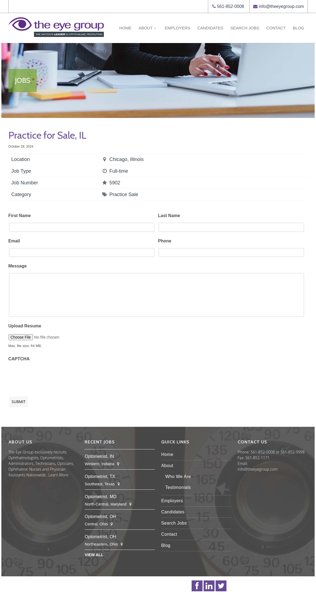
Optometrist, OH (100, 516)
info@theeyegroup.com (281, 6)
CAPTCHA (19, 359)
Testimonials (178, 487)
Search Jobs (245, 28)
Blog (298, 28)
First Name (19, 215)
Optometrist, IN (99, 456)
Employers (177, 28)
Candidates (210, 28)
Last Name (169, 215)
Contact (276, 28)
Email (14, 241)
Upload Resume (24, 326)
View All (94, 555)
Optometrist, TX (100, 476)
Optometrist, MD (100, 496)
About (148, 28)
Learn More (58, 474)
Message (17, 266)
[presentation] (49, 376)
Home (125, 28)
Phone (164, 241)
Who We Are (178, 476)
